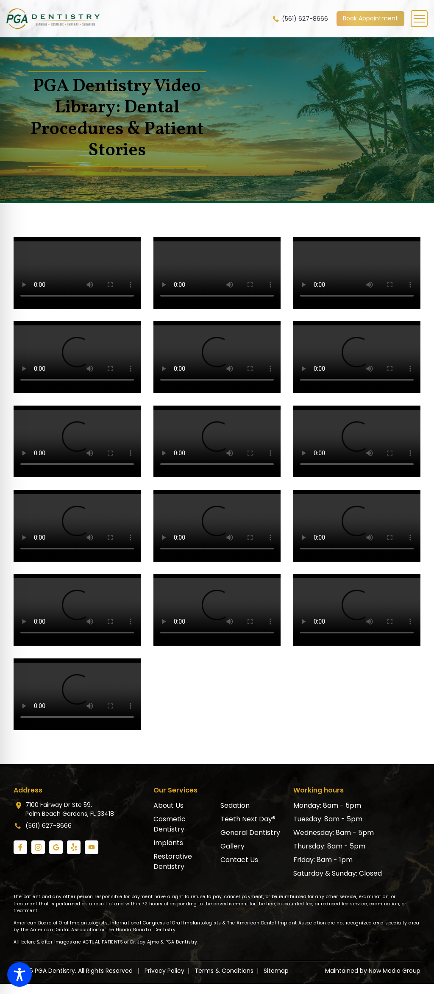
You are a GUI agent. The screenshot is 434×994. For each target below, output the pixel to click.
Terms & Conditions (224, 970)
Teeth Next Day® (247, 819)
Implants (168, 843)
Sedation (235, 805)
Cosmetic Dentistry (169, 824)
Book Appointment (370, 18)
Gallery (232, 846)
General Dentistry (250, 832)
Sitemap (276, 970)
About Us (168, 805)
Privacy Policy (164, 970)
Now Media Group (394, 970)
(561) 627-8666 (300, 18)
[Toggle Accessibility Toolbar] (19, 974)
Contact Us (239, 860)
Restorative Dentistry (172, 861)
